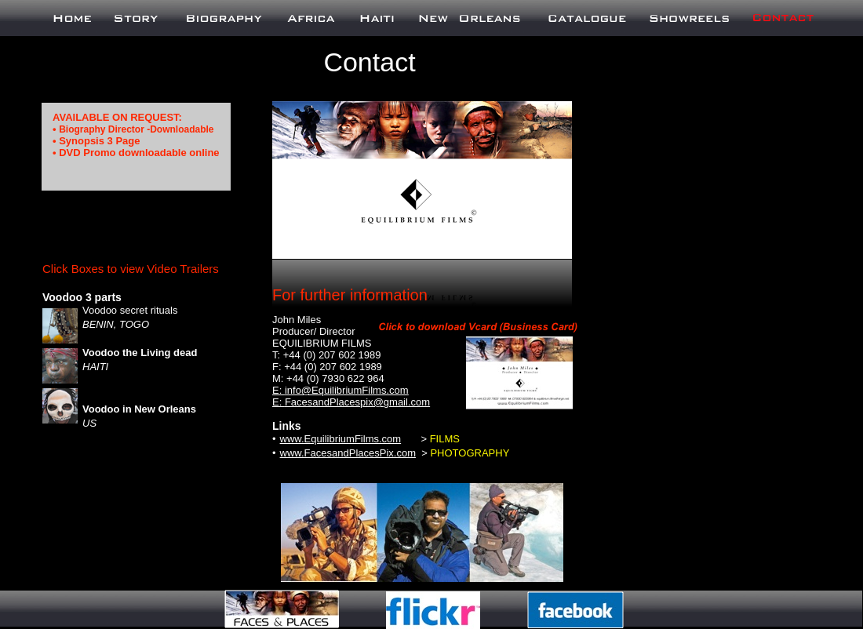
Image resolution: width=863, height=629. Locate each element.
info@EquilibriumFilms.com (347, 390)
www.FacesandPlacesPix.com (348, 453)
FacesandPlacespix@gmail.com (357, 402)
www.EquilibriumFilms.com (341, 439)
